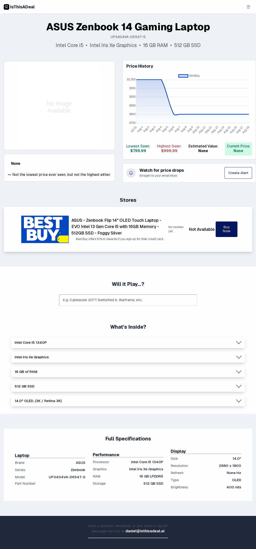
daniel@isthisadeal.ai (144, 531)
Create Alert (238, 173)
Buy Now (226, 229)
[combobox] (128, 300)
